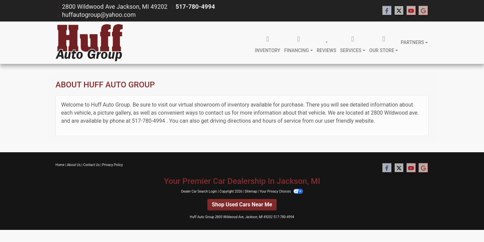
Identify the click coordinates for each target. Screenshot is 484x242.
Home (60, 165)
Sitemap (251, 191)
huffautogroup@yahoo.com (98, 14)
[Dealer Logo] (89, 42)
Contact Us (91, 165)
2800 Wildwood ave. (395, 113)
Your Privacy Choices (281, 191)
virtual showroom (199, 105)
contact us (218, 113)
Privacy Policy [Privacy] (112, 165)
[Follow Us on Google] (423, 11)
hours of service (282, 121)
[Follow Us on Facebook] (387, 11)
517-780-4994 (195, 6)
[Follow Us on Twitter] (399, 11)
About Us (74, 165)
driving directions (230, 121)
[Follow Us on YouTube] (411, 11)
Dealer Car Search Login (199, 191)
